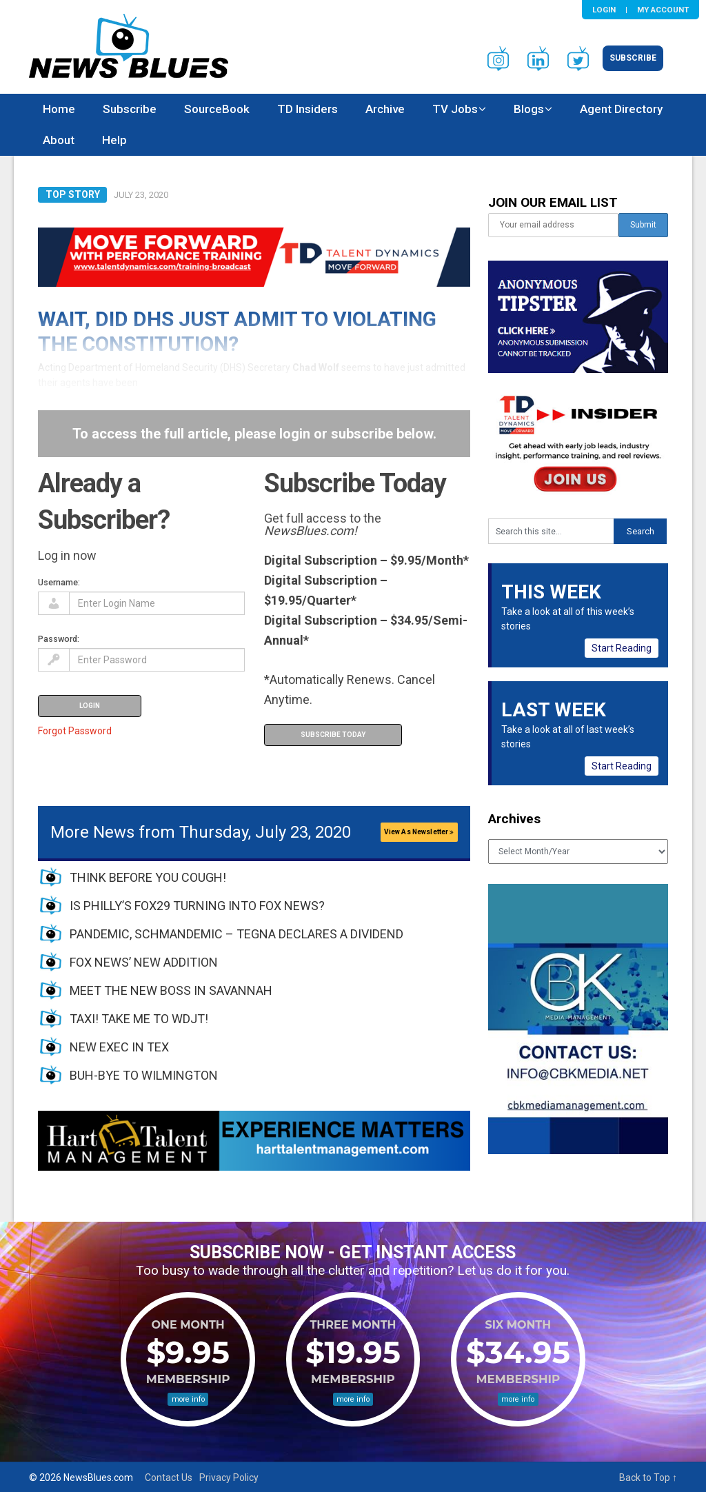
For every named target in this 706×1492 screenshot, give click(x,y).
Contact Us (168, 1477)
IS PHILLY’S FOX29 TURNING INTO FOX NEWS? (197, 905)
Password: (58, 639)
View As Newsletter (419, 832)
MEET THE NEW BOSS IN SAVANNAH (171, 990)
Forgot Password (75, 730)
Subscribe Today (333, 734)
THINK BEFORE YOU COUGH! (148, 877)
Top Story (73, 194)
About (58, 140)
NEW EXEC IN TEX (119, 1047)
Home (59, 109)
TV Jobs (455, 109)
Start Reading (622, 648)
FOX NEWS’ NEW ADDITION (144, 962)
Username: (59, 582)
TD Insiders (307, 109)
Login (604, 9)
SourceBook (217, 109)
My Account (663, 9)
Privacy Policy (229, 1477)
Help (114, 140)
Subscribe (632, 58)
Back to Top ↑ (648, 1477)
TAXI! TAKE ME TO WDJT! (139, 1018)
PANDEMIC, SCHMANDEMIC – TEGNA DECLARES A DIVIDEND (236, 934)
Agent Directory (621, 109)
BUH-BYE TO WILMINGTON (144, 1075)
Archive (385, 109)
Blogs (529, 109)
